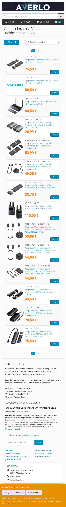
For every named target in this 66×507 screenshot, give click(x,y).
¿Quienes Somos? (13, 459)
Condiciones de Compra (15, 456)
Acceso (25, 21)
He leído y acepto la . (24, 435)
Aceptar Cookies (34, 493)
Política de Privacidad (12, 429)
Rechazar (20, 493)
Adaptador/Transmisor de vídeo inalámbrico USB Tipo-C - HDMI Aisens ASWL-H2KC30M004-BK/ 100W (40, 250)
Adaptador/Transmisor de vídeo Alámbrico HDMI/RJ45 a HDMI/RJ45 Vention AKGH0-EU (39, 124)
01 (33, 51)
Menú (9, 21)
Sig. (37, 51)
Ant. (28, 51)
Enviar (38, 442)
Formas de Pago (42, 456)
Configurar (8, 493)
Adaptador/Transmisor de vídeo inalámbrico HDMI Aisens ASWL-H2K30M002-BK (38, 166)
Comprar (54, 72)
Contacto (42, 21)
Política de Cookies (15, 504)
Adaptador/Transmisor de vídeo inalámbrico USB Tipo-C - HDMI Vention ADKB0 (41, 292)
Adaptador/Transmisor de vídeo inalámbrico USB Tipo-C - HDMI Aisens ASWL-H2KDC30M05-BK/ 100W (40, 271)
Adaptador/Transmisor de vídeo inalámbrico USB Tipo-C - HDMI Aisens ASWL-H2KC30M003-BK (40, 229)
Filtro (12, 42)
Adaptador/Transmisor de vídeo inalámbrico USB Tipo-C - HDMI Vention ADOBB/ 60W (41, 313)
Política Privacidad (13, 453)
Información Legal (43, 450)
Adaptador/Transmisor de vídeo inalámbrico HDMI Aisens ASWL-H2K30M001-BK (38, 145)
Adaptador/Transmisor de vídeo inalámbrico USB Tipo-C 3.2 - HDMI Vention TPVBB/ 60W (39, 334)
